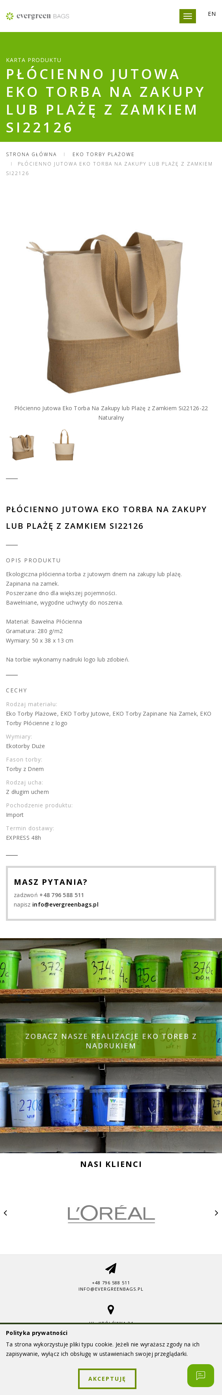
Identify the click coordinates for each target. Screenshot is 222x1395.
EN (212, 14)
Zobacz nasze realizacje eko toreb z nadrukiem (111, 1049)
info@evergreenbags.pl (65, 904)
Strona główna (31, 154)
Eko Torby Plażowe (104, 154)
